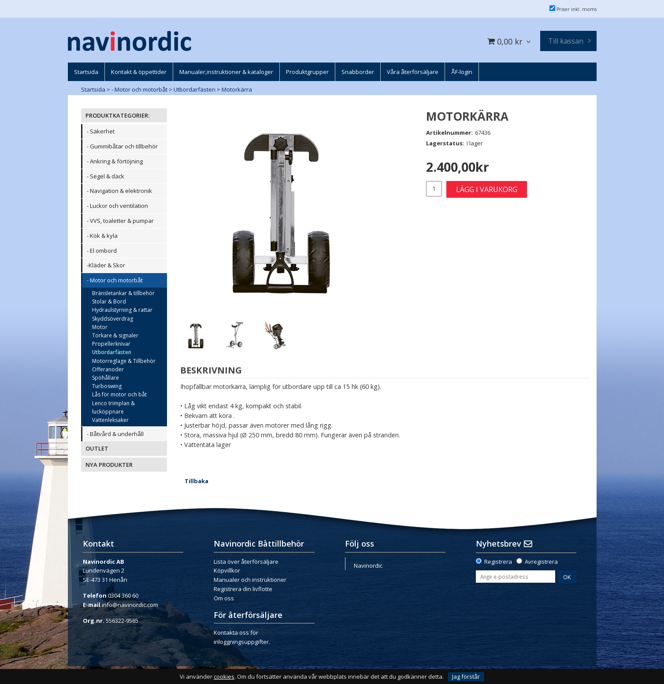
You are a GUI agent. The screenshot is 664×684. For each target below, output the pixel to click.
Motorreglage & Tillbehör (124, 361)
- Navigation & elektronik (119, 191)
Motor (100, 327)
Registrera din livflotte (243, 589)
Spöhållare (105, 377)
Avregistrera (541, 562)
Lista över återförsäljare (246, 562)
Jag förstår (466, 676)
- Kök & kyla (102, 236)
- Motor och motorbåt (139, 89)
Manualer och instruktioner (250, 580)
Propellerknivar (111, 344)
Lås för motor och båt (119, 394)
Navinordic (368, 565)
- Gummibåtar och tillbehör (122, 146)
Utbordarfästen (194, 89)
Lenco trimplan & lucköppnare (113, 407)
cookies (224, 676)
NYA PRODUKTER (109, 465)
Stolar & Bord (109, 301)
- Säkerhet (101, 131)
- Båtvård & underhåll (115, 434)
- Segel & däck (105, 176)
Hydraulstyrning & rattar (122, 310)
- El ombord (102, 251)
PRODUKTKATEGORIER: (117, 115)
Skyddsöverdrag (112, 318)
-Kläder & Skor (106, 265)
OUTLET (96, 448)
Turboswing (107, 386)
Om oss (224, 598)
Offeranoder (108, 369)
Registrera (498, 562)
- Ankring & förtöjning (115, 161)
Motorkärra (237, 89)
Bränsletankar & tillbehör (123, 293)
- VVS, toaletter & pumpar (120, 221)
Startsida (93, 89)
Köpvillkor (227, 570)
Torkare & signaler (115, 335)
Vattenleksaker (110, 420)
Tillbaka (196, 481)
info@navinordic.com (130, 605)
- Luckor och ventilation (117, 206)
